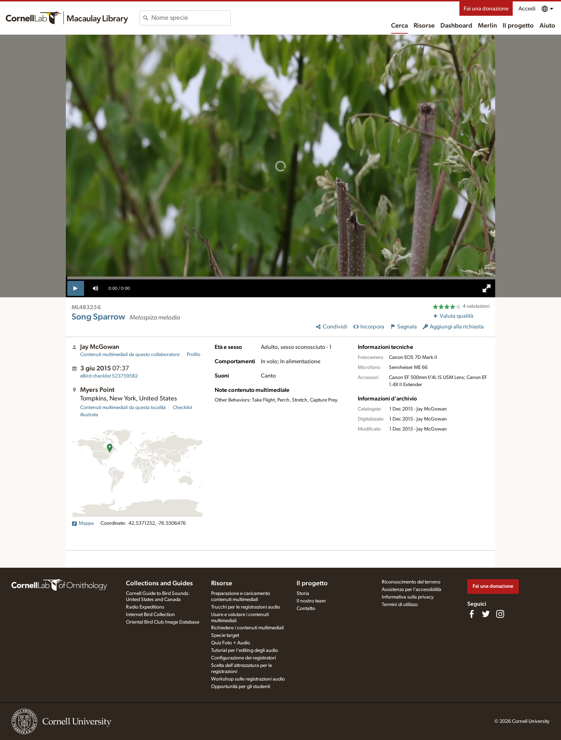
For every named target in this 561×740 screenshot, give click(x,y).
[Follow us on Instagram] (500, 614)
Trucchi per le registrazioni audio (245, 607)
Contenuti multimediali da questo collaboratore (130, 354)
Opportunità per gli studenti (240, 686)
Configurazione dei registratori (243, 657)
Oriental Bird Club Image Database (162, 622)
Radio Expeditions (145, 607)
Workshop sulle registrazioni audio (248, 679)
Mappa (83, 523)
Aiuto (547, 26)
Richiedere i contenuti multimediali (247, 627)
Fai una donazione (486, 8)
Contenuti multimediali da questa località (123, 407)
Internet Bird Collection (150, 614)
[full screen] (486, 288)
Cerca (399, 26)
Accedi (527, 8)
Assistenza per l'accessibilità (411, 589)
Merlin (487, 26)
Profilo (193, 354)
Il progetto (518, 26)
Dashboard (456, 26)
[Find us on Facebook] (471, 614)
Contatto (306, 608)
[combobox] (190, 18)
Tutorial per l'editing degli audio (244, 650)
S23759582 (109, 376)
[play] (75, 288)
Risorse (424, 26)
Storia (303, 593)
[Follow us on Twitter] (486, 614)
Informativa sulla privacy (408, 597)
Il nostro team (311, 601)
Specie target (225, 635)
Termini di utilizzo (400, 604)
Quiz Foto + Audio (230, 642)
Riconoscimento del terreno (411, 582)
